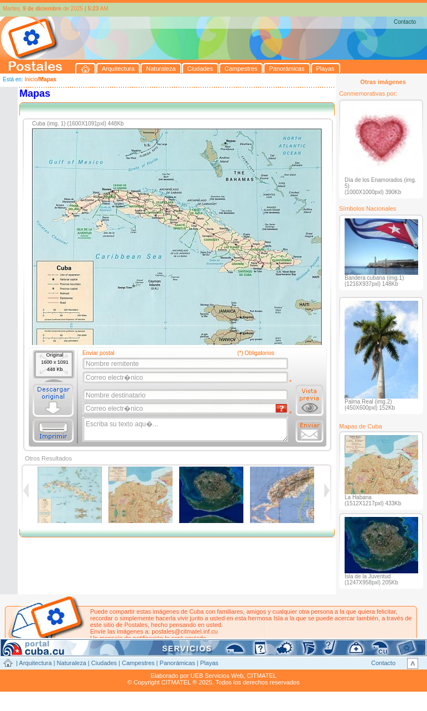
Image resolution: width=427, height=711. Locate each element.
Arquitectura (35, 663)
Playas (209, 663)
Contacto (405, 22)
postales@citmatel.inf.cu (184, 631)
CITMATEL (262, 675)
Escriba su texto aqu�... (186, 429)
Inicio (30, 79)
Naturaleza (71, 663)
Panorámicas (177, 663)
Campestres (138, 663)
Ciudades (104, 663)
